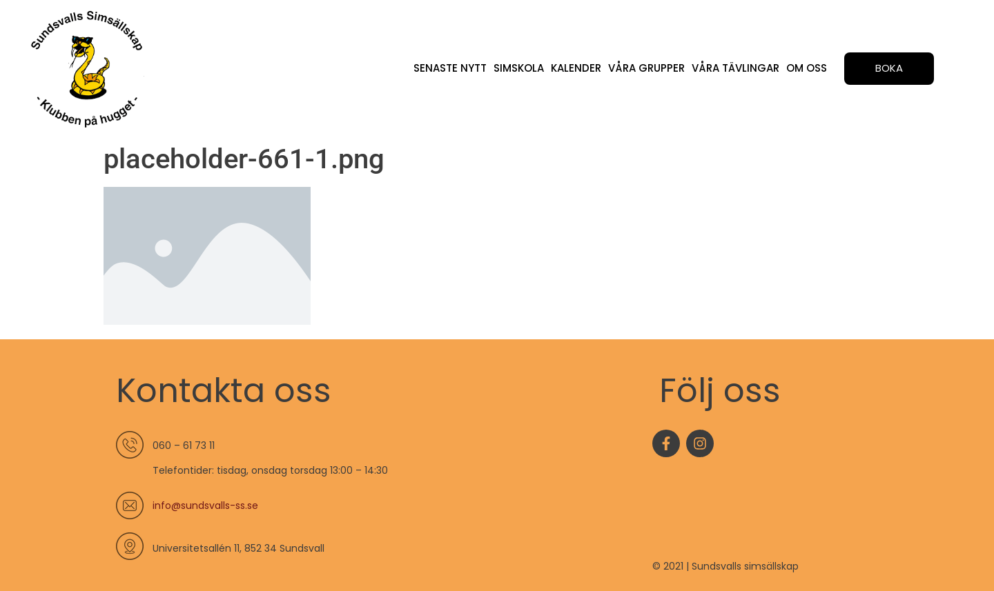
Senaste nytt (450, 68)
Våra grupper (646, 68)
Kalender (576, 68)
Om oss (806, 68)
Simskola (519, 68)
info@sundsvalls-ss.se (205, 505)
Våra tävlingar (735, 68)
